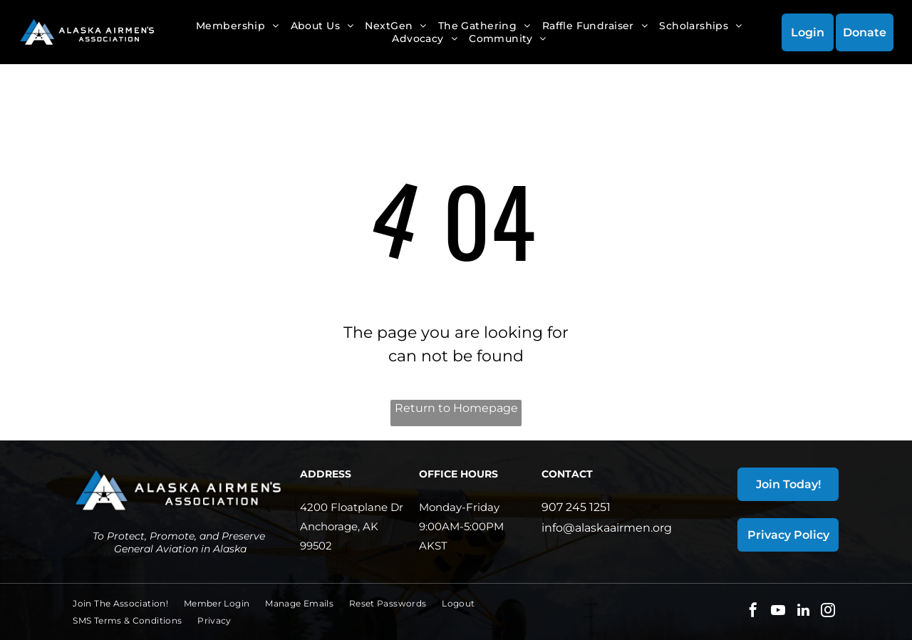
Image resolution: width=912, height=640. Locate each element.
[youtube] (778, 611)
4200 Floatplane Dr (351, 507)
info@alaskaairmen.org (607, 528)
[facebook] (753, 611)
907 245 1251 (576, 507)
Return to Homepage (456, 408)
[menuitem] (237, 25)
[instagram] (828, 611)
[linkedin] (803, 611)
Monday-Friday (459, 507)
